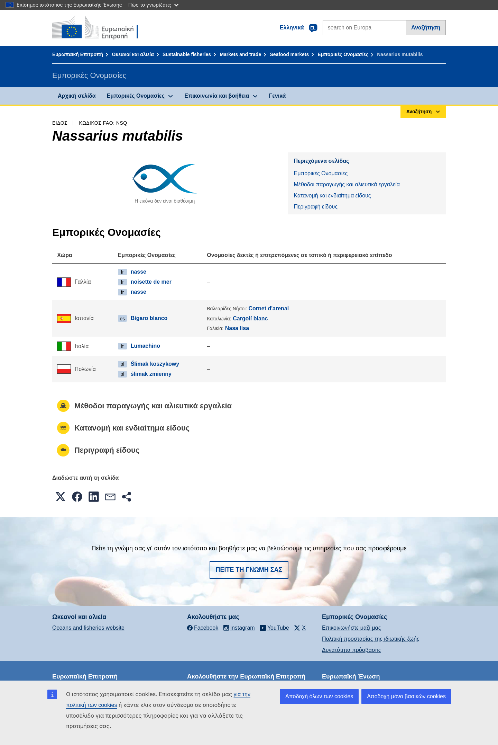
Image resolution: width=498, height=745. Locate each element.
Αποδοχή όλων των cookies (319, 696)
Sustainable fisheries (187, 54)
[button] (60, 497)
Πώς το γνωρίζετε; (153, 5)
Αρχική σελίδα (77, 96)
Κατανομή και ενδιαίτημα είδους (332, 195)
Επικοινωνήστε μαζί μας (351, 628)
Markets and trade (240, 54)
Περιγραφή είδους (315, 207)
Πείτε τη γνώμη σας (249, 569)
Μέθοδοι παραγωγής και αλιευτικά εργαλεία (347, 184)
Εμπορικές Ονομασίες (343, 54)
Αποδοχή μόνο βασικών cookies (406, 696)
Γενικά (277, 96)
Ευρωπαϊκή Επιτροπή (77, 54)
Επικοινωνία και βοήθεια (216, 96)
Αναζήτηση (425, 27)
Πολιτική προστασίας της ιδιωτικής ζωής (370, 639)
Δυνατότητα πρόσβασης (351, 650)
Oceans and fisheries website (88, 628)
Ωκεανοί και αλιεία (133, 54)
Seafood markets (289, 54)
